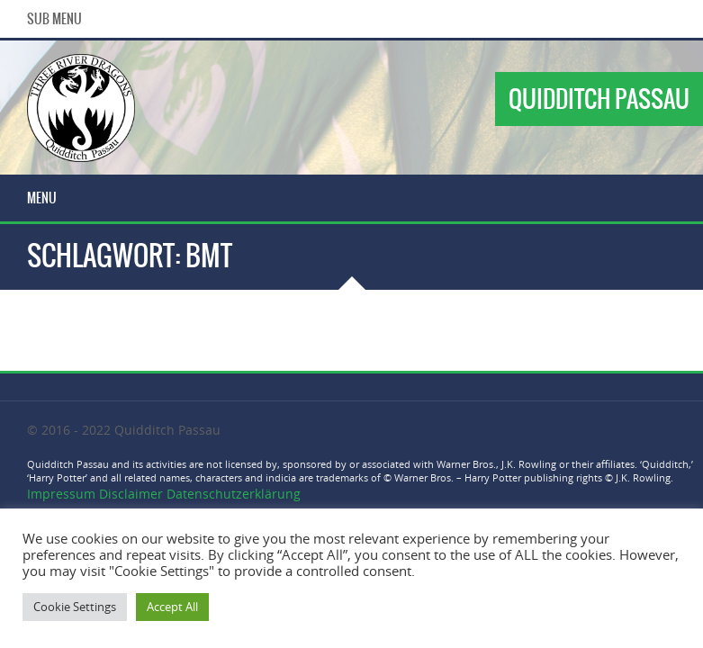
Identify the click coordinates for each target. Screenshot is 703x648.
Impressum (63, 493)
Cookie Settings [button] (74, 606)
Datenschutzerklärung (234, 493)
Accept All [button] (172, 606)
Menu (42, 198)
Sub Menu (54, 19)
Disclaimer (131, 493)
